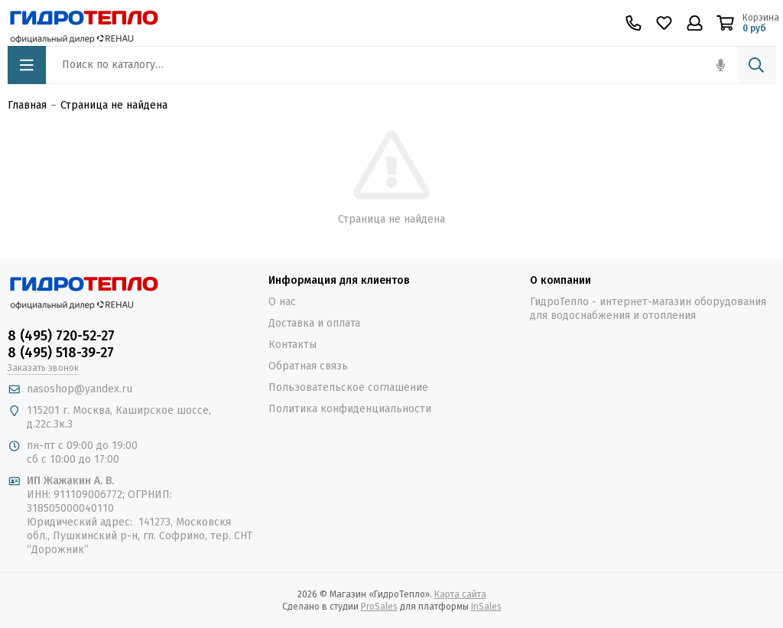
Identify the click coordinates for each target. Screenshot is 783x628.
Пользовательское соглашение (348, 387)
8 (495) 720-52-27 (61, 335)
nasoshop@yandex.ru (79, 388)
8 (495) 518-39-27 (61, 352)
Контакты (292, 344)
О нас (282, 301)
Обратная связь (308, 366)
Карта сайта (460, 594)
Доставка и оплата (314, 323)
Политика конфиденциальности (349, 408)
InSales (486, 606)
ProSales (379, 606)
